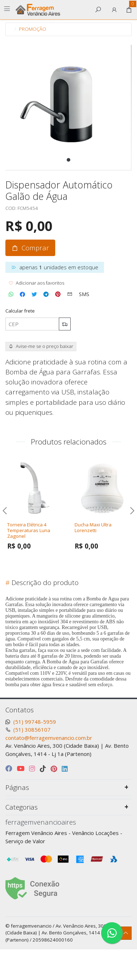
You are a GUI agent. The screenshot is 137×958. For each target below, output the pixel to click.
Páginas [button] (17, 787)
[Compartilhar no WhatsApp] (10, 294)
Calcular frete (20, 311)
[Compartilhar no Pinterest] (58, 294)
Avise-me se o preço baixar (41, 346)
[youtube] (21, 768)
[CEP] (32, 324)
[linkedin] (65, 768)
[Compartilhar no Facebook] (22, 294)
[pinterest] (55, 768)
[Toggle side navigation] (7, 9)
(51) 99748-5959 (34, 721)
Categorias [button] (21, 806)
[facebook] (9, 768)
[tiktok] (44, 768)
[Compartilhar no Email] (70, 294)
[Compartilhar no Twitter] (34, 294)
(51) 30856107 (32, 729)
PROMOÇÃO (32, 29)
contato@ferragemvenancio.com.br (48, 737)
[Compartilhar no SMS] (84, 294)
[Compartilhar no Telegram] (46, 294)
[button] (114, 9)
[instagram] (33, 768)
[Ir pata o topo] (126, 933)
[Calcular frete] (65, 324)
